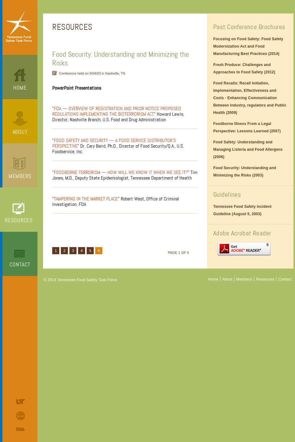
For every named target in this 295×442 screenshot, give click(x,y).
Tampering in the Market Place (86, 199)
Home (20, 88)
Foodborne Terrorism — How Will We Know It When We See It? (121, 172)
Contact (20, 265)
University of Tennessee (21, 401)
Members (20, 176)
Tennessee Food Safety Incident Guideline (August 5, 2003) (242, 210)
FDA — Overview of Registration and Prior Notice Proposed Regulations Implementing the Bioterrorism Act (116, 111)
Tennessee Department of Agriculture (21, 416)
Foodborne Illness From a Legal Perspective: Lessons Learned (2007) (247, 127)
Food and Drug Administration (21, 429)
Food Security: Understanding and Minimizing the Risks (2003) (244, 171)
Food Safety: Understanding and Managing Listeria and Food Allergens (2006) (248, 149)
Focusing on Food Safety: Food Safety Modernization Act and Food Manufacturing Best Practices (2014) (248, 46)
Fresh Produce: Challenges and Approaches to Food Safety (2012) (244, 68)
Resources (18, 220)
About (20, 132)
